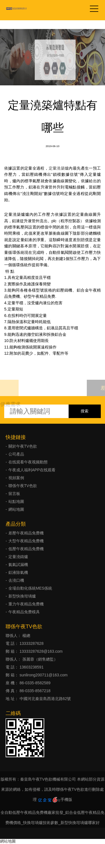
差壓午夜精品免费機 (26, 533)
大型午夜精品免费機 (26, 541)
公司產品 (16, 454)
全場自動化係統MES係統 (30, 588)
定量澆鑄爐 (18, 556)
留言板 (14, 493)
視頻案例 (16, 478)
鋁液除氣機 (18, 572)
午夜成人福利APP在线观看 (31, 470)
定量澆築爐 (59, 168)
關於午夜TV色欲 (22, 446)
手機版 (66, 799)
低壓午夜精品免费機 (26, 549)
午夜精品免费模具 (24, 612)
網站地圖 (16, 509)
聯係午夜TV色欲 (22, 485)
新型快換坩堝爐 (22, 596)
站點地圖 (16, 501)
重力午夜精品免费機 (26, 604)
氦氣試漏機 (18, 564)
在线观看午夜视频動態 (28, 462)
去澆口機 (16, 580)
